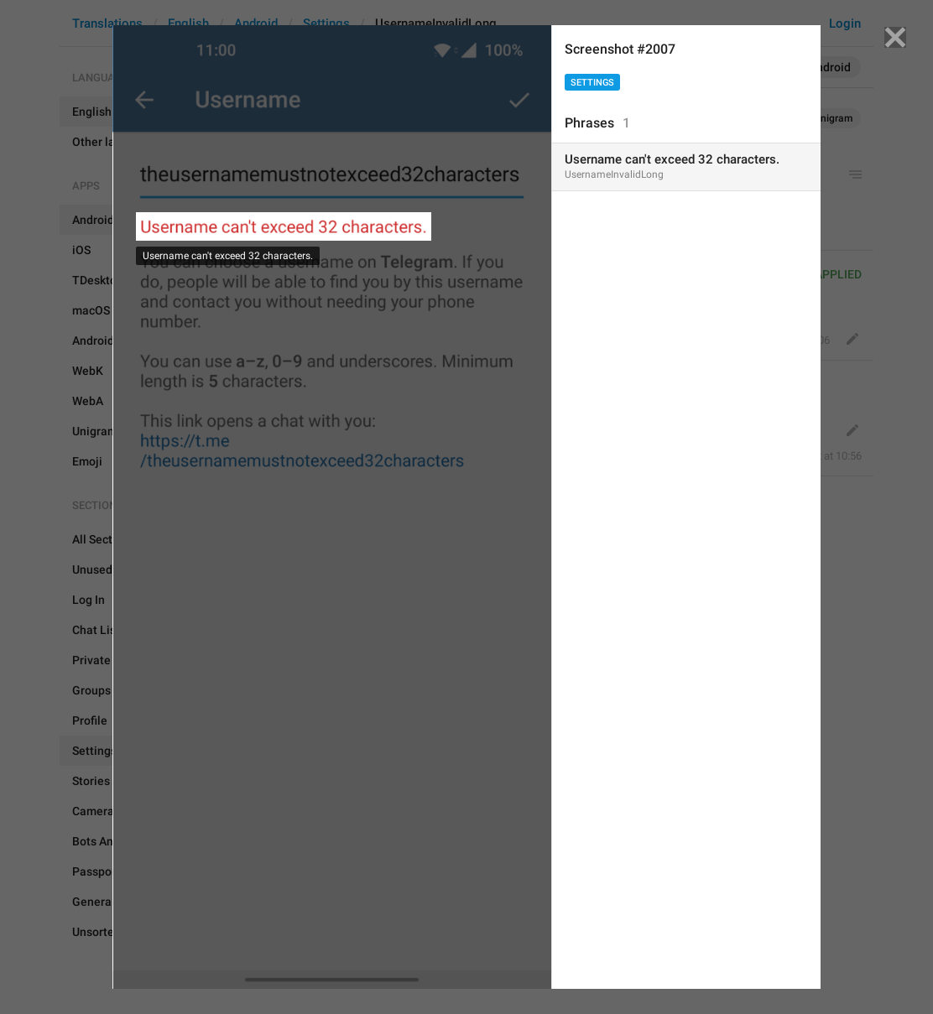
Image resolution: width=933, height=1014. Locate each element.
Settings (592, 82)
